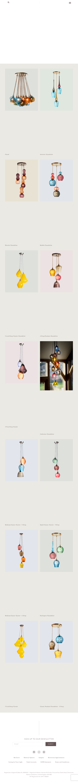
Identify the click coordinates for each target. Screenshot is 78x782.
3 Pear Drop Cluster (11, 427)
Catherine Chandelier (47, 434)
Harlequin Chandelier (47, 616)
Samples (41, 757)
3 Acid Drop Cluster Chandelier (15, 336)
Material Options (29, 757)
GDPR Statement (46, 762)
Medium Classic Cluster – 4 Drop (15, 616)
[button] (8, 2)
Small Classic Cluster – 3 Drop (49, 525)
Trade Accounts (31, 762)
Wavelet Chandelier (11, 245)
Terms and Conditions (62, 762)
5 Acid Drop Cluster (11, 706)
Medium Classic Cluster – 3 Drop (15, 525)
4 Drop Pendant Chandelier (49, 336)
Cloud (7, 154)
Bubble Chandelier (46, 245)
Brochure (17, 757)
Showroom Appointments (56, 757)
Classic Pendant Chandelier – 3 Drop (52, 706)
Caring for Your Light (15, 762)
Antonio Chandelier (46, 154)
